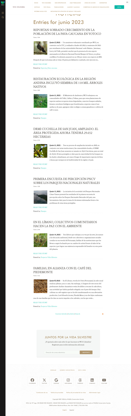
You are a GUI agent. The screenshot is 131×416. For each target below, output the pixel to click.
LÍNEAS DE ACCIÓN (90, 3)
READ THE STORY (40, 64)
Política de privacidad (57, 392)
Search (77, 314)
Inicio (36, 3)
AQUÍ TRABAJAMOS (75, 3)
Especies (44, 68)
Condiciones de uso (42, 392)
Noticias (37, 7)
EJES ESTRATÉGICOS (60, 3)
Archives (71, 314)
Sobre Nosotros (67, 370)
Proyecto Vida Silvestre (49, 257)
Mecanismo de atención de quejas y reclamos (66, 11)
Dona (119, 7)
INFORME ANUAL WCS (40, 11)
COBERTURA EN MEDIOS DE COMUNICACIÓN (96, 7)
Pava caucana (52, 68)
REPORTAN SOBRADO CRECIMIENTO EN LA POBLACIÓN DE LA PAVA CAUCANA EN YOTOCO (67, 32)
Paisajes (43, 118)
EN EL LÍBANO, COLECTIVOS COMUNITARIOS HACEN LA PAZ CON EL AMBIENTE (65, 224)
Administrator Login (94, 392)
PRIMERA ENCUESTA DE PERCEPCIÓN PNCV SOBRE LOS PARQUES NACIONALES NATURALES (66, 181)
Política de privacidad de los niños (76, 392)
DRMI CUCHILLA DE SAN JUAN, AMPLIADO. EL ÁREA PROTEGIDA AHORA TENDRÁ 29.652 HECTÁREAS (65, 133)
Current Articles (61, 314)
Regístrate (86, 352)
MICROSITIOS (103, 3)
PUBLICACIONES (59, 7)
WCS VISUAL (47, 7)
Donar (53, 370)
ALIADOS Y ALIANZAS (73, 7)
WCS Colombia (19, 7)
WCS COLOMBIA (46, 3)
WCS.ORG (82, 370)
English (65, 410)
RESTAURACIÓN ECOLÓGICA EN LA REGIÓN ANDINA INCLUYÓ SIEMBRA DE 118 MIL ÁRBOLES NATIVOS (67, 83)
